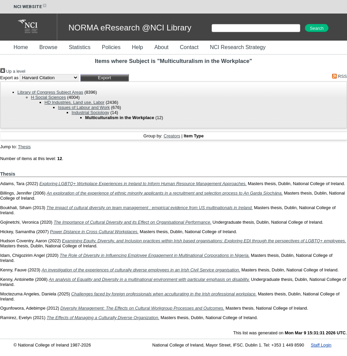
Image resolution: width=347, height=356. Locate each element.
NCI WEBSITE (30, 6)
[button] (104, 78)
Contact (189, 47)
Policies (111, 47)
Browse (48, 47)
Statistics (79, 47)
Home (21, 47)
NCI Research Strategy (238, 47)
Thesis (24, 146)
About (161, 47)
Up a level (12, 71)
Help (137, 47)
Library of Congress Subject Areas (50, 92)
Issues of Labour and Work (84, 107)
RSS (338, 76)
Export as (9, 77)
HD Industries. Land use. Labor (75, 102)
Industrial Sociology (90, 112)
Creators (172, 135)
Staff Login (321, 345)
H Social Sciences (48, 97)
